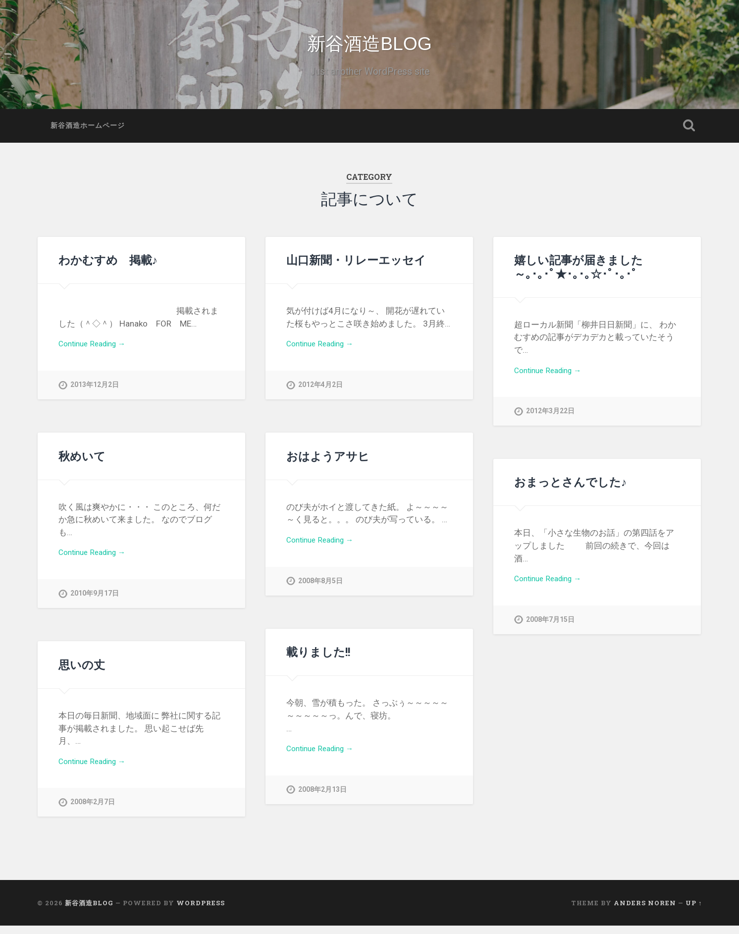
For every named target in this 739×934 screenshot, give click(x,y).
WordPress (200, 911)
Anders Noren (645, 911)
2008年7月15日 (550, 630)
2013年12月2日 (94, 395)
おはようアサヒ (328, 464)
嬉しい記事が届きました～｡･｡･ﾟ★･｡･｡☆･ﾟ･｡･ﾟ (578, 275)
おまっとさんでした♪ (570, 490)
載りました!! (318, 660)
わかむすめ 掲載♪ (108, 268)
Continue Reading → (96, 353)
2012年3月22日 (550, 422)
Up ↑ (694, 911)
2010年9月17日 (94, 604)
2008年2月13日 (322, 800)
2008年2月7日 (92, 813)
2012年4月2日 (320, 395)
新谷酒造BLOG (369, 48)
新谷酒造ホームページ (88, 133)
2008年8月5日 (320, 591)
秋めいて (82, 464)
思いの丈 (81, 672)
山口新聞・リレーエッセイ (356, 268)
